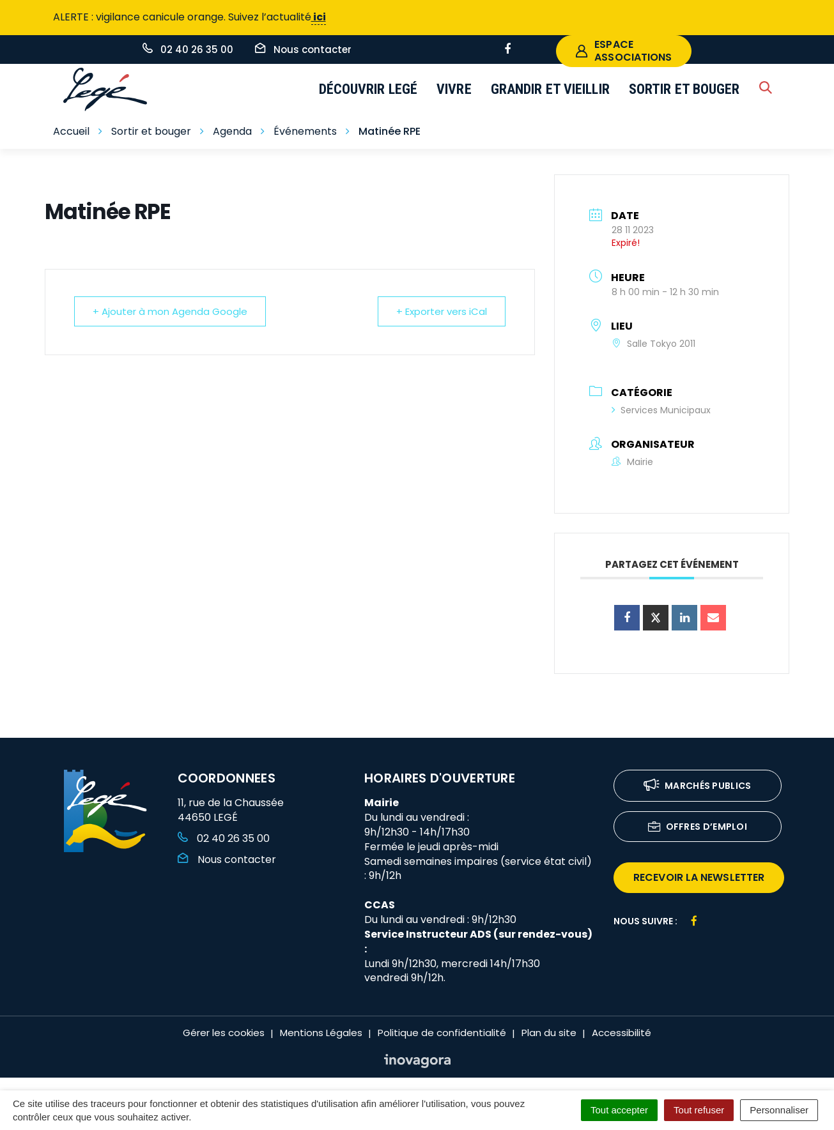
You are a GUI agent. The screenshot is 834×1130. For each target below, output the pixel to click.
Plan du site (548, 1032)
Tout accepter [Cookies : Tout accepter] (619, 1109)
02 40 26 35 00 (224, 838)
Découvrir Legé (368, 89)
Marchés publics (698, 787)
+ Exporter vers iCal (441, 311)
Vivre (454, 89)
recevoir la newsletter (698, 877)
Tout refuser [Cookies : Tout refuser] (699, 1109)
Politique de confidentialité (442, 1032)
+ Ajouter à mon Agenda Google (170, 311)
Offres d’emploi (698, 827)
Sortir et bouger (684, 89)
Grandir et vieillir (550, 89)
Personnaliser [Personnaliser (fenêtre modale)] (779, 1109)
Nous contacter (227, 859)
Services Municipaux (661, 410)
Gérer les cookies (224, 1032)
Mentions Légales (321, 1032)
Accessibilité (621, 1032)
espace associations (624, 51)
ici (318, 17)
